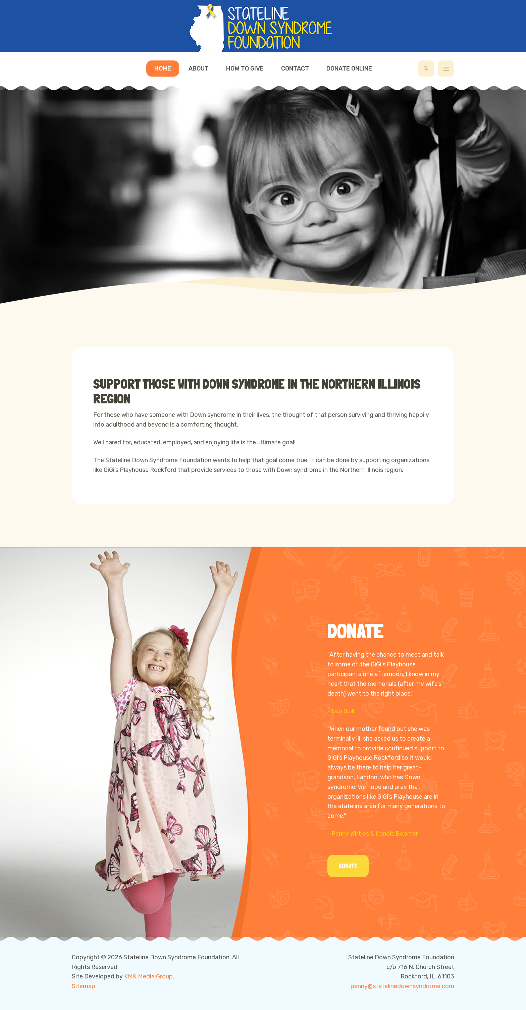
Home (162, 68)
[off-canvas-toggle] (446, 68)
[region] (263, 194)
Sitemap (83, 986)
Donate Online (349, 68)
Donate (348, 866)
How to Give (245, 68)
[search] (426, 68)
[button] (248, 297)
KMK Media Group (148, 976)
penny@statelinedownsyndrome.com (402, 986)
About (199, 68)
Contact (295, 68)
